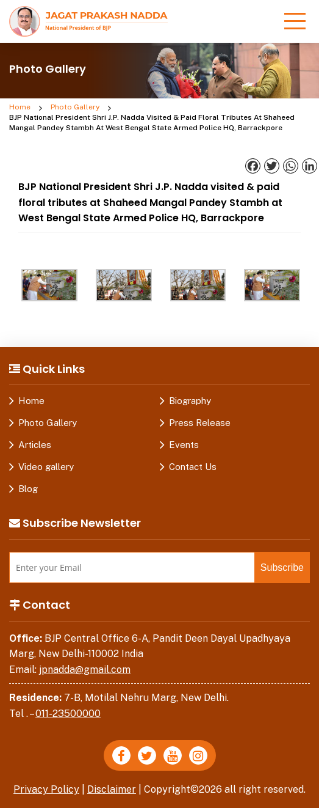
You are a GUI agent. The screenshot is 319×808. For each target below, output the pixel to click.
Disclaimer (111, 789)
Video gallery (46, 466)
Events (184, 444)
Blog (28, 488)
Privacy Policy (46, 789)
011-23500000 (68, 713)
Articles (34, 444)
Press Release (200, 422)
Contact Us (193, 466)
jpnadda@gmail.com (85, 669)
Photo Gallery (75, 107)
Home (19, 107)
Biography (190, 400)
